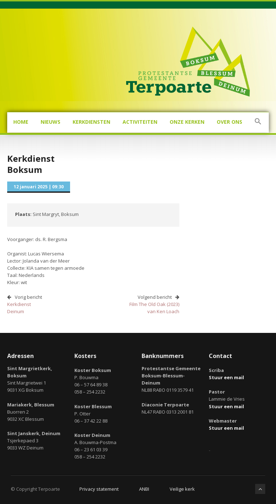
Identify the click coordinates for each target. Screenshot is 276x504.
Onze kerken (187, 121)
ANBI (144, 489)
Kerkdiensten (91, 121)
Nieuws (50, 121)
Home (20, 121)
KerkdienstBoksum (31, 163)
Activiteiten (140, 121)
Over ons (229, 121)
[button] (258, 122)
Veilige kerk (182, 489)
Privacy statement (99, 489)
